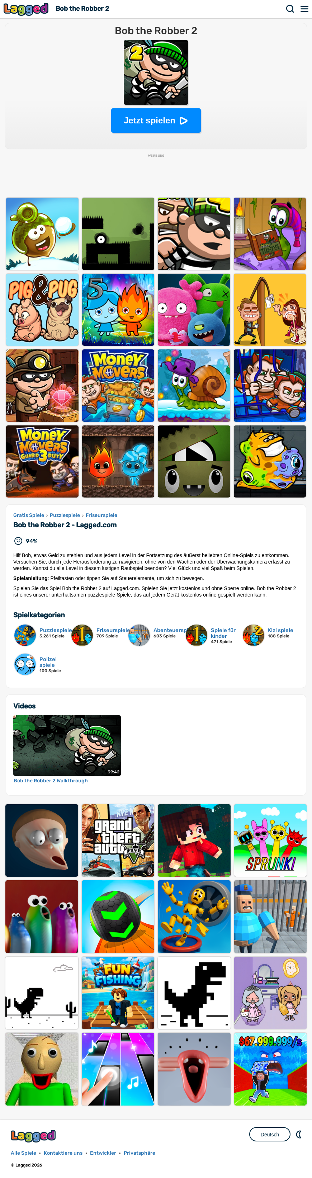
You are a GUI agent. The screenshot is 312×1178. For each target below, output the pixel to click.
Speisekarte (305, 9)
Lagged (27, 9)
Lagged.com (34, 1136)
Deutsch (270, 1134)
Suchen (290, 9)
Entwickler (103, 1153)
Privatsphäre (139, 1153)
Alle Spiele (23, 1153)
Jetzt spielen (149, 120)
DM (299, 1134)
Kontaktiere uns (63, 1153)
